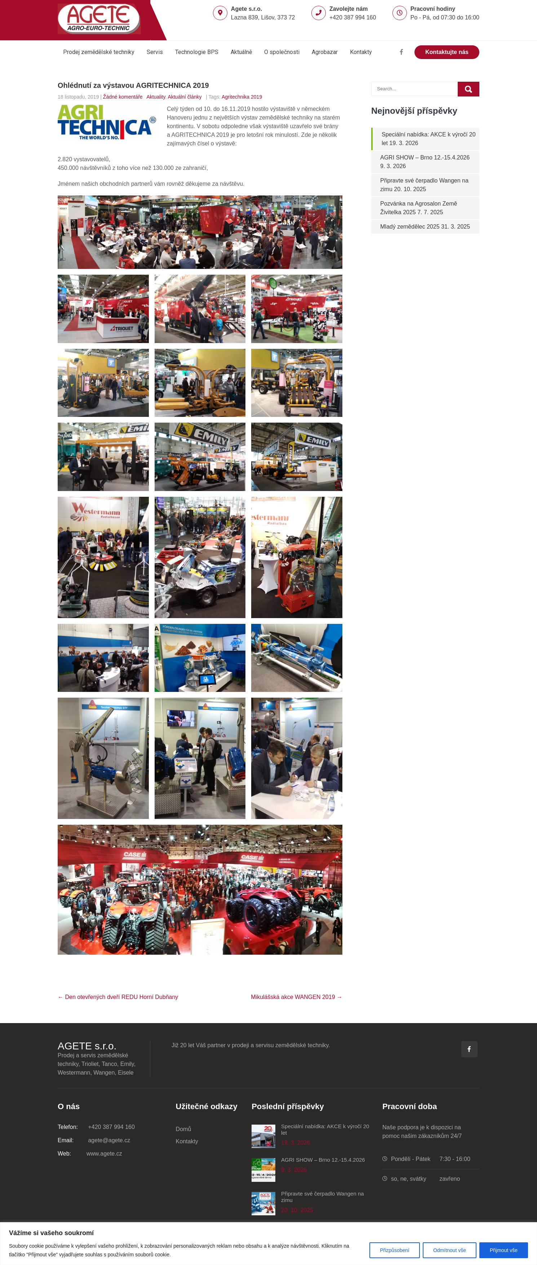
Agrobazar (325, 52)
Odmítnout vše (449, 1250)
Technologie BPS (196, 52)
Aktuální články (184, 97)
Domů (183, 1129)
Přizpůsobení (394, 1250)
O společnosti (281, 52)
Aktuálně (241, 52)
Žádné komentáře (123, 97)
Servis (155, 52)
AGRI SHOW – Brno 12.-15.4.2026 (425, 157)
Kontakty (361, 52)
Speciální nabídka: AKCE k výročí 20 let (325, 1129)
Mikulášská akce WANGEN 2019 (296, 997)
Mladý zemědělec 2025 (410, 227)
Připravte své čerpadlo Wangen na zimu (322, 1196)
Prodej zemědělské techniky (98, 52)
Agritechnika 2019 (242, 97)
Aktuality (156, 97)
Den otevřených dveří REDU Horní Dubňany (118, 997)
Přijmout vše (504, 1250)
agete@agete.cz (94, 1140)
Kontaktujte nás (447, 52)
